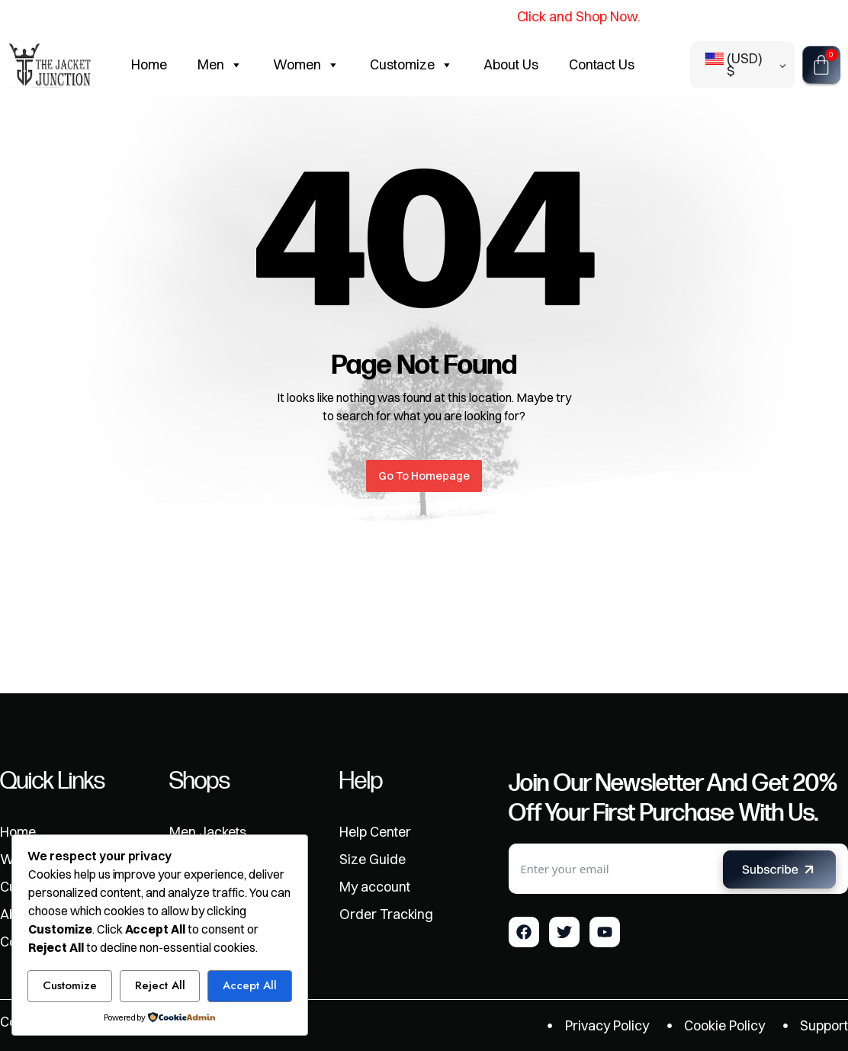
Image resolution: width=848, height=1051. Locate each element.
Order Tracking (386, 914)
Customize (411, 65)
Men (220, 65)
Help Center (375, 832)
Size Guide (372, 859)
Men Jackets (207, 832)
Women (306, 65)
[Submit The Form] (779, 873)
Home (149, 64)
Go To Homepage (424, 475)
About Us (510, 64)
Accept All (250, 985)
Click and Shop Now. (577, 16)
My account (374, 887)
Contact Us (602, 64)
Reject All (160, 985)
